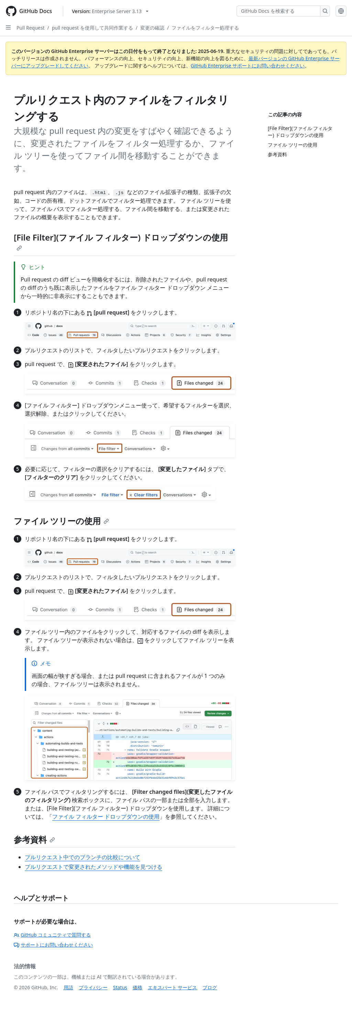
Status (120, 987)
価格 (137, 987)
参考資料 (34, 839)
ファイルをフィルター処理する (205, 27)
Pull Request (30, 27)
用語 (68, 987)
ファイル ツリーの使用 (61, 520)
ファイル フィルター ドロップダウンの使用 (106, 816)
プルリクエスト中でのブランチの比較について (82, 857)
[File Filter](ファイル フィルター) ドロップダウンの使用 (121, 241)
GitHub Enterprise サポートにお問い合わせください (248, 65)
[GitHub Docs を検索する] (278, 11)
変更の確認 (152, 27)
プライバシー (93, 987)
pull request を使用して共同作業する (92, 27)
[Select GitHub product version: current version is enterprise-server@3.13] (110, 11)
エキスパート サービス (172, 987)
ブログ (209, 987)
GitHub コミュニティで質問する (52, 934)
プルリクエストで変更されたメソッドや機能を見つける (93, 867)
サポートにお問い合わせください (53, 944)
